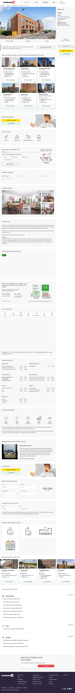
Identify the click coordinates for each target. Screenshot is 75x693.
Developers (45, 2)
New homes (27, 2)
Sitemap (25, 687)
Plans (47, 41)
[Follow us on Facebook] (63, 688)
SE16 (47, 352)
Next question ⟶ (10, 164)
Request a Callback (11, 120)
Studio (5, 157)
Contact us (51, 683)
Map (9, 41)
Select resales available (46, 47)
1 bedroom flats (13, 157)
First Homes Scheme (53, 675)
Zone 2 (10, 353)
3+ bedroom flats (7, 159)
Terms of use (19, 687)
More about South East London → (27, 458)
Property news (36, 675)
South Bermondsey (61, 19)
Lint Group (60, 13)
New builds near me (37, 681)
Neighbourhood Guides (38, 677)
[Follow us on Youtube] (70, 688)
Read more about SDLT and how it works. (29, 513)
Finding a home (36, 679)
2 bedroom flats (24, 157)
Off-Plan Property (22, 683)
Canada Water (63, 23)
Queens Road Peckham (65, 25)
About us (51, 681)
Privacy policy (12, 687)
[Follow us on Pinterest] (72, 688)
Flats (36, 2)
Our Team (66, 675)
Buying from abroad (37, 683)
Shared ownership (53, 679)
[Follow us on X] (67, 688)
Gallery (28, 41)
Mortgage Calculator (22, 681)
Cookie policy (4, 687)
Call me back (46, 665)
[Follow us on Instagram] (65, 688)
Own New (51, 677)
